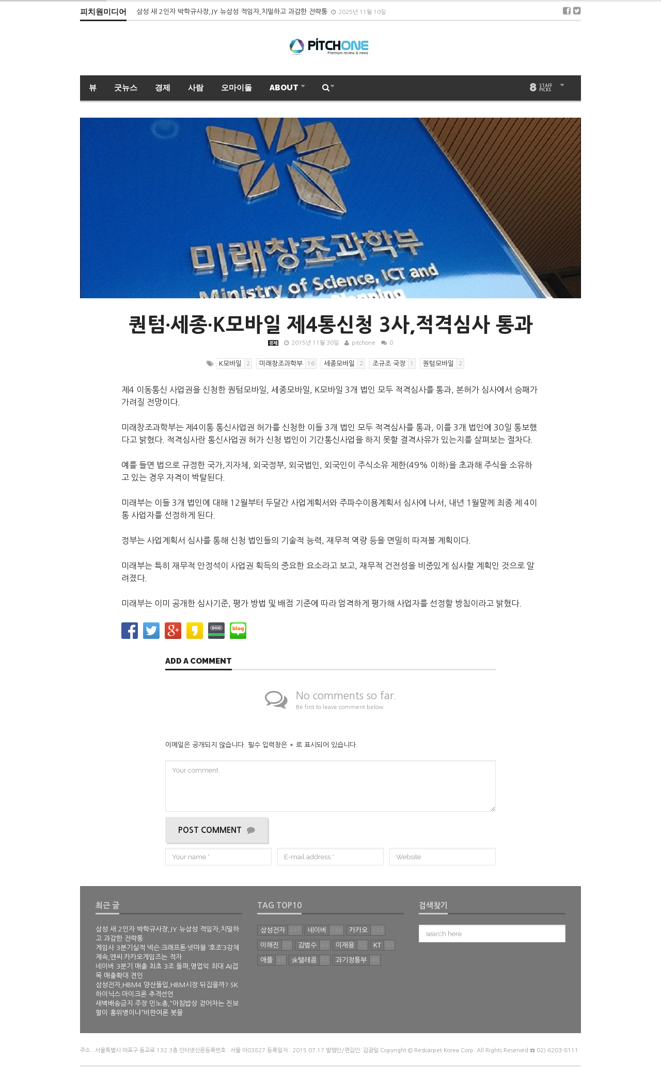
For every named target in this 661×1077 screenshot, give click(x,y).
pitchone (363, 343)
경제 (162, 87)
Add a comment (198, 661)
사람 (195, 87)
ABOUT (285, 87)
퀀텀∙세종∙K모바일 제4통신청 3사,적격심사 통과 (331, 324)
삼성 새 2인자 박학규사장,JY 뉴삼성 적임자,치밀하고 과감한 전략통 (232, 11)
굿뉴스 (125, 87)
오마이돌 (236, 87)
